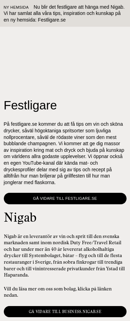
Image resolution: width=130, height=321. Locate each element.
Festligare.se (52, 20)
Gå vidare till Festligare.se (65, 198)
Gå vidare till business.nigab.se (65, 311)
